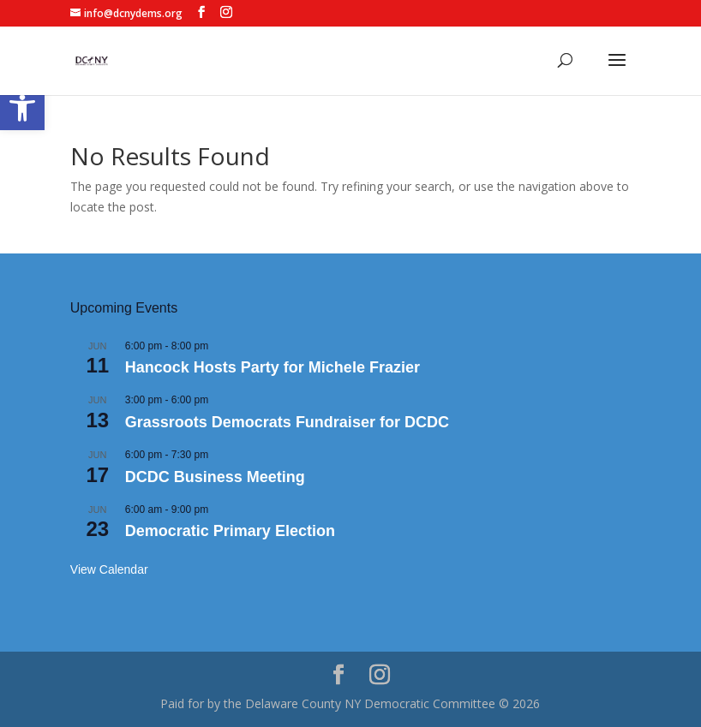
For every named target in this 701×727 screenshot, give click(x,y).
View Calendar (109, 569)
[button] (22, 108)
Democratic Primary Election (230, 530)
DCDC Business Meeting (215, 477)
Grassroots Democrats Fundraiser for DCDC (287, 422)
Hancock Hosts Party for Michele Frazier (272, 367)
